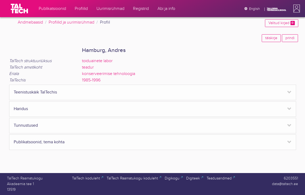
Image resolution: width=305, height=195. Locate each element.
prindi (290, 38)
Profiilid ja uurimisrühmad (71, 22)
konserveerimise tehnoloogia (108, 73)
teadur (88, 67)
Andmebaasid (30, 22)
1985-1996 (91, 80)
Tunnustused (26, 125)
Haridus (21, 108)
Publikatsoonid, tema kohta (39, 142)
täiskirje (271, 38)
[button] (295, 8)
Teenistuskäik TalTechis (35, 92)
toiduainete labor (97, 60)
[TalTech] (19, 8)
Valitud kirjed (281, 23)
